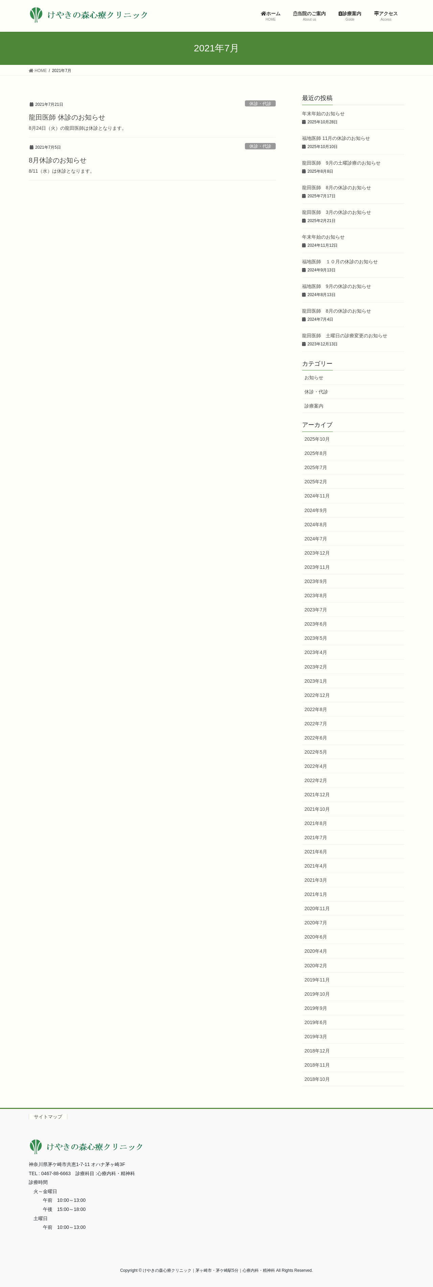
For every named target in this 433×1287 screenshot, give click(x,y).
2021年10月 (317, 809)
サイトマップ (48, 1116)
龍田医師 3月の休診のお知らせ (336, 212)
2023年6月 (315, 624)
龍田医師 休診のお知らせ (67, 117)
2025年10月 (317, 439)
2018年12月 (317, 1050)
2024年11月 (317, 496)
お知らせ (313, 377)
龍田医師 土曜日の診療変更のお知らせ (344, 335)
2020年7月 (315, 922)
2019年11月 (317, 979)
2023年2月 (315, 667)
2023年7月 (315, 609)
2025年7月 (315, 467)
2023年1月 (315, 681)
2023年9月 (315, 581)
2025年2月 (315, 481)
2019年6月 (315, 1022)
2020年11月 (317, 908)
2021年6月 (315, 851)
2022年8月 (315, 709)
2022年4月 (315, 766)
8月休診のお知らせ (58, 160)
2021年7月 (315, 837)
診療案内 (313, 406)
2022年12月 (317, 695)
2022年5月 (315, 752)
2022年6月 (315, 737)
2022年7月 (315, 723)
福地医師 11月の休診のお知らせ (336, 138)
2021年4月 (315, 866)
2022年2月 (315, 780)
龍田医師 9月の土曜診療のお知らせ (341, 163)
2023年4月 (315, 652)
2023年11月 (317, 567)
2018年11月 (317, 1065)
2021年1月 (315, 894)
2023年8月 (315, 595)
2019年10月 (317, 994)
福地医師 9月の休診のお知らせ (336, 286)
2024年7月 (315, 538)
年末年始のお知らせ (323, 113)
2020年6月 (315, 937)
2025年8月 (315, 453)
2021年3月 (315, 880)
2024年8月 (315, 524)
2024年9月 (315, 510)
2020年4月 (315, 951)
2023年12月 (317, 553)
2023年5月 (315, 638)
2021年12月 (317, 794)
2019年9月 (315, 1008)
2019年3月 (315, 1036)
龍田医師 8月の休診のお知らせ (336, 187)
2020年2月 (315, 965)
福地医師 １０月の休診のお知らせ (340, 261)
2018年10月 (317, 1079)
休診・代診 (260, 103)
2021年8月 (315, 823)
